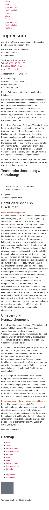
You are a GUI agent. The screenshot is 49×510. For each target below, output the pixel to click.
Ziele (7, 19)
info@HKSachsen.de (16, 66)
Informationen (11, 7)
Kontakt (8, 13)
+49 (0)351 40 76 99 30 (15, 63)
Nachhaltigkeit (11, 10)
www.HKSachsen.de (10, 69)
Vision (7, 16)
